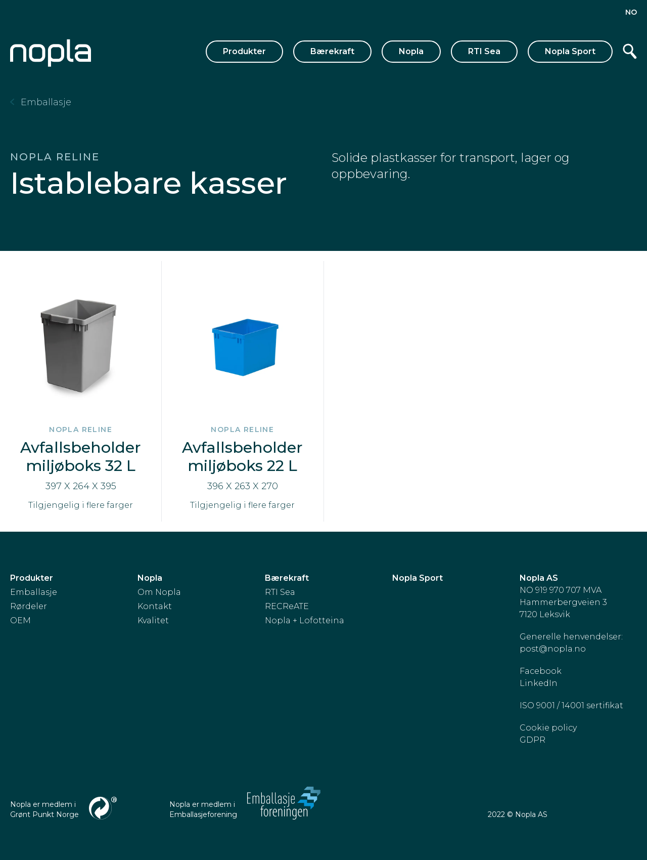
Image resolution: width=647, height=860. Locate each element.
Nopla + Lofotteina (304, 620)
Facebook (541, 671)
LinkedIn (539, 683)
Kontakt (154, 606)
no (631, 12)
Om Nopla (159, 592)
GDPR (532, 740)
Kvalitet (153, 620)
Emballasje (33, 592)
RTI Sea (484, 51)
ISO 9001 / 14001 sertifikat (571, 705)
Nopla (411, 51)
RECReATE (287, 606)
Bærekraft (332, 51)
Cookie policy (548, 728)
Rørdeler (28, 606)
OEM (20, 620)
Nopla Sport (570, 51)
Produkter (244, 51)
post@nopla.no (553, 649)
